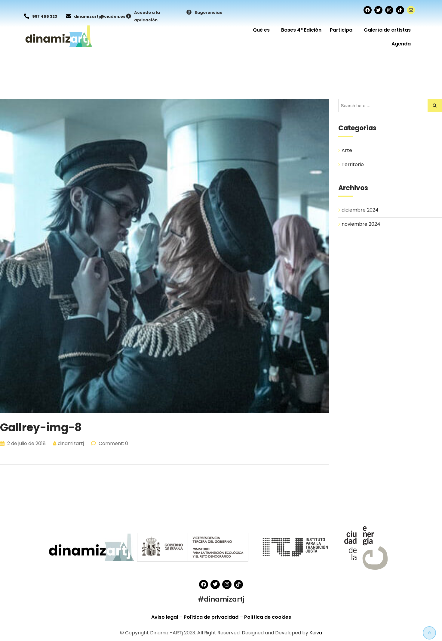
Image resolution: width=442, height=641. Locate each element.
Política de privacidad (212, 617)
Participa (342, 29)
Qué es (263, 29)
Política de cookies (267, 617)
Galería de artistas (387, 29)
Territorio (353, 164)
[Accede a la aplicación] (128, 17)
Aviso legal (165, 617)
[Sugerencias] (189, 13)
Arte (347, 150)
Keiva (315, 632)
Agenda (401, 43)
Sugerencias (208, 12)
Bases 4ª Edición (301, 29)
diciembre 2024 (360, 210)
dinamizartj (71, 443)
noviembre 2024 (361, 224)
